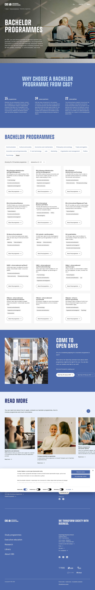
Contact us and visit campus (66, 543)
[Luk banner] (92, 568)
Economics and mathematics (44, 147)
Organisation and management (70, 151)
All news (61, 548)
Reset (18, 155)
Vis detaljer (68, 587)
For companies (62, 550)
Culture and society (25, 147)
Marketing (54, 151)
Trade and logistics (81, 147)
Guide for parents (9, 496)
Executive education (13, 540)
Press (60, 546)
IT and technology (35, 151)
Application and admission (12, 492)
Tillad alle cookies (80, 569)
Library (8, 549)
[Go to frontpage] (13, 4)
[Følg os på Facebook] (59, 499)
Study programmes (14, 8)
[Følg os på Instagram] (63, 499)
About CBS (9, 554)
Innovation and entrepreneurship (16, 151)
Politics (85, 151)
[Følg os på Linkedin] (67, 557)
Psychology (9, 155)
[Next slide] (88, 411)
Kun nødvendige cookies (80, 574)
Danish (72, 4)
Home (7, 8)
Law (46, 151)
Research (9, 544)
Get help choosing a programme (13, 494)
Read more (7, 459)
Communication (11, 147)
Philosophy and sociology (64, 147)
